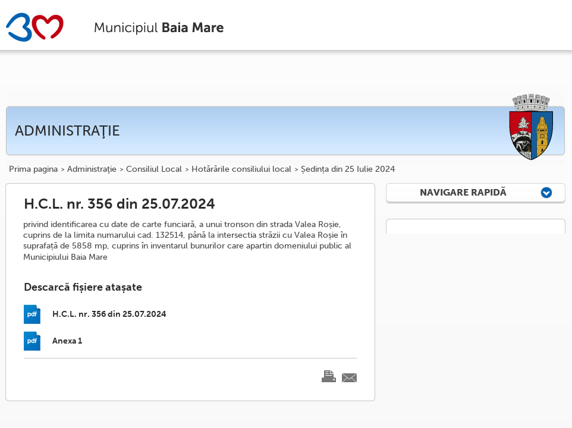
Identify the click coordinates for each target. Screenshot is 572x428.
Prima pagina (33, 169)
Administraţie (92, 169)
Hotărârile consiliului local (241, 169)
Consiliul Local (154, 169)
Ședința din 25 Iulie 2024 (348, 169)
